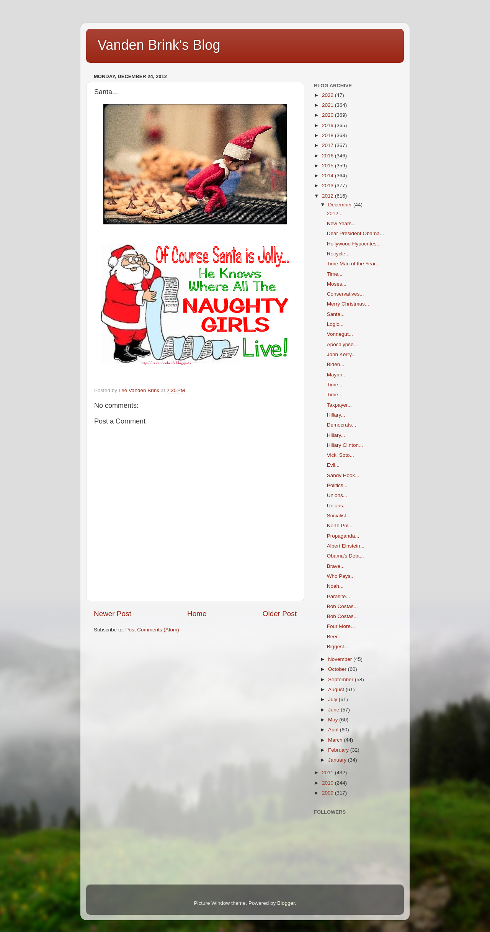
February (339, 750)
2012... (335, 213)
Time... (335, 274)
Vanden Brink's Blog (159, 45)
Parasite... (338, 596)
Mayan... (337, 375)
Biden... (336, 364)
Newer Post (112, 614)
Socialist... (339, 515)
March (336, 740)
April (334, 730)
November (340, 659)
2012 (328, 196)
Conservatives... (345, 294)
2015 (328, 165)
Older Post (280, 614)
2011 (328, 772)
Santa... (336, 314)
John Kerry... (341, 354)
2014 (328, 175)
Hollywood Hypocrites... (354, 244)
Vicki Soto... (340, 455)
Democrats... (341, 425)
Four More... (341, 626)
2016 (328, 156)
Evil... (333, 465)
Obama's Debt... (345, 556)
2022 (328, 95)
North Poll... (340, 525)
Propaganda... (343, 536)
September (341, 679)
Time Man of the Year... (353, 264)
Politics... (337, 485)
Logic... (335, 324)
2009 (328, 793)
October (338, 669)
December (340, 205)
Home (196, 614)
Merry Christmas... (348, 304)
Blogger (286, 903)
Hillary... (336, 415)
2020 (328, 115)
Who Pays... (341, 576)
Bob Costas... (342, 606)
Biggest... (337, 646)
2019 (328, 125)
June (334, 710)
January (338, 760)
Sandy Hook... (343, 475)
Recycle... (338, 254)
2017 (328, 145)
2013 (328, 185)
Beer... (334, 636)
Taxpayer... (339, 405)
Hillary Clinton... (345, 445)
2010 (328, 783)
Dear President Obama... (355, 233)
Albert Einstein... (345, 546)
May (333, 720)
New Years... (341, 223)
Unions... (337, 495)
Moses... (336, 284)
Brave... (336, 566)
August (337, 689)
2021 (328, 105)
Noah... (335, 586)
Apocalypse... (342, 344)
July (333, 699)
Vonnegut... (340, 334)
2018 (328, 135)
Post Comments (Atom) (152, 630)
